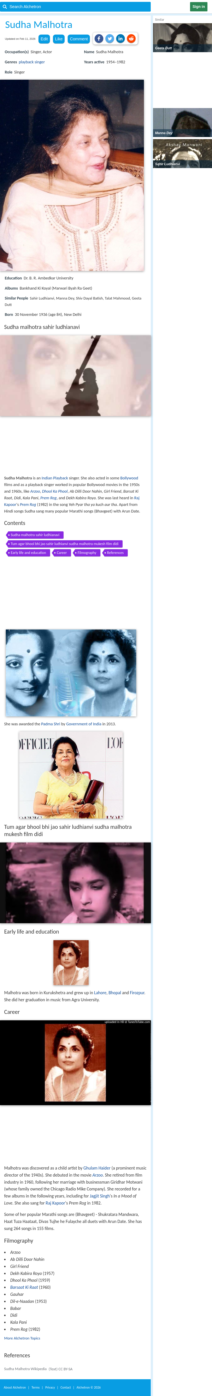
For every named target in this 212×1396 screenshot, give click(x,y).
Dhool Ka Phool (55, 491)
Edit (44, 39)
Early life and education (28, 552)
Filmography (87, 552)
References (115, 552)
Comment (79, 39)
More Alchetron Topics (22, 1338)
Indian (47, 477)
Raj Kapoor (55, 1203)
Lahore (100, 992)
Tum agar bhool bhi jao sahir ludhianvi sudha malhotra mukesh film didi (64, 544)
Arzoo (35, 491)
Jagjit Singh (100, 1196)
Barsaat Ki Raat (24, 1287)
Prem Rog (48, 497)
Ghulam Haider (97, 1168)
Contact (65, 1387)
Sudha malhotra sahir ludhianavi (35, 535)
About (15, 1387)
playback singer (32, 61)
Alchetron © (89, 1387)
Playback (60, 477)
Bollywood (129, 477)
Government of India (83, 723)
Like (59, 39)
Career (62, 552)
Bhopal (114, 992)
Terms (35, 1387)
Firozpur (137, 992)
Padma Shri (50, 723)
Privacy (50, 1387)
